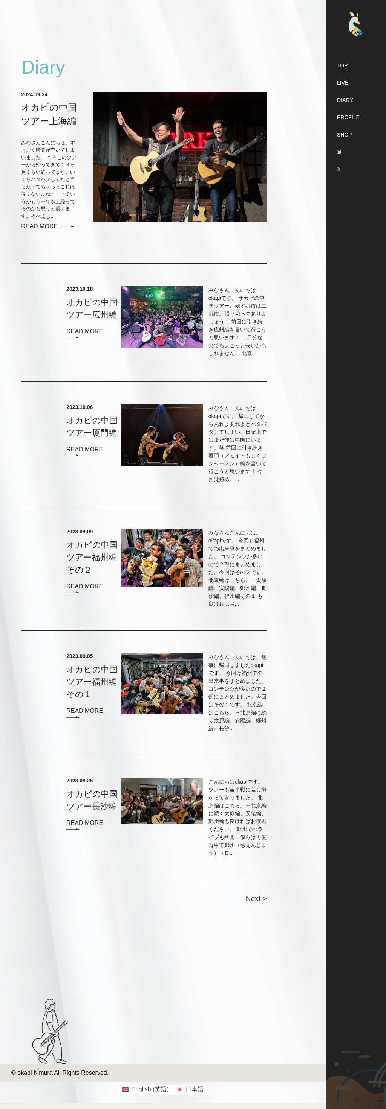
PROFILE (348, 117)
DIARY (345, 100)
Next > (256, 898)
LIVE (342, 83)
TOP (342, 65)
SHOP (344, 135)
